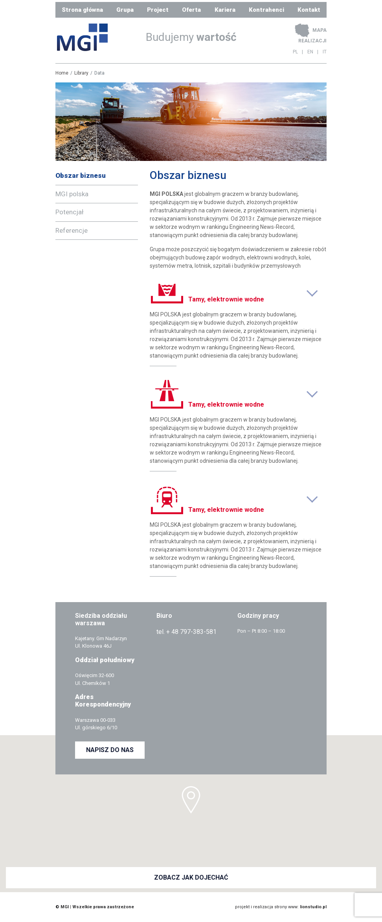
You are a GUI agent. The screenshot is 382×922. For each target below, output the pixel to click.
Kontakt (309, 9)
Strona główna (82, 9)
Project (158, 9)
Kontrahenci (266, 9)
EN (310, 52)
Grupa (125, 9)
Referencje (71, 230)
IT (325, 52)
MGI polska (71, 194)
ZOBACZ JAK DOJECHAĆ (191, 877)
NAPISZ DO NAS (110, 750)
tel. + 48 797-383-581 (186, 631)
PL (295, 52)
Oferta (191, 9)
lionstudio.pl (313, 906)
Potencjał (69, 212)
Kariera (225, 9)
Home (61, 73)
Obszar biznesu (80, 175)
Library (81, 73)
